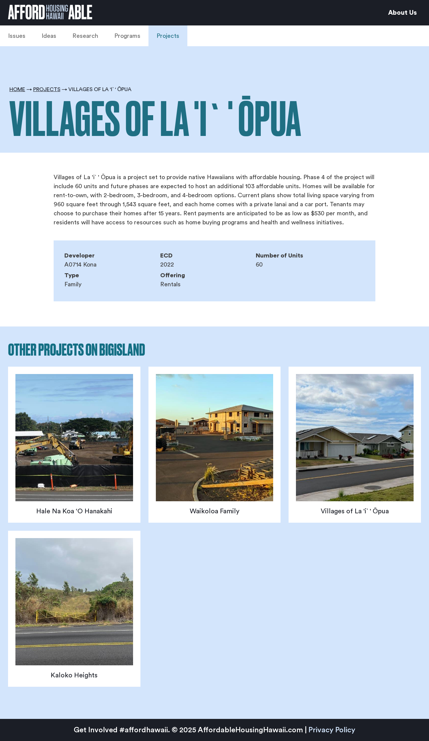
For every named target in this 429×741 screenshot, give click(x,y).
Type (71, 275)
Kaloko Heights (74, 675)
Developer (79, 255)
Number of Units (279, 255)
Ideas (49, 36)
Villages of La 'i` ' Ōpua (355, 511)
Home (17, 89)
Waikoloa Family (214, 511)
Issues (16, 36)
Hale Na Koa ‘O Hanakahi (74, 511)
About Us (402, 12)
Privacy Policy (331, 730)
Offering (172, 275)
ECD (166, 255)
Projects (168, 36)
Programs (127, 36)
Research (85, 36)
